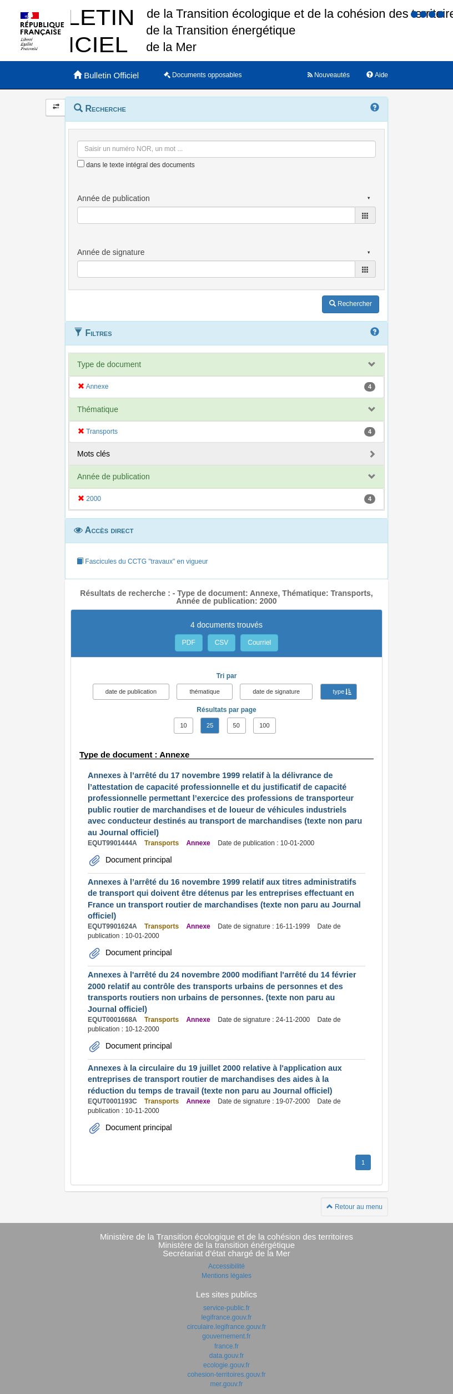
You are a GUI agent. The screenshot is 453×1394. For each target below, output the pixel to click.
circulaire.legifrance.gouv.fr (226, 1327)
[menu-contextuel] (80, 163)
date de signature (276, 691)
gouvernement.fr (226, 1336)
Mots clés (93, 453)
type (339, 691)
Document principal (137, 859)
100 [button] (264, 725)
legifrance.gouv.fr (226, 1317)
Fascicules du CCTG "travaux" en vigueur (142, 561)
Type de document (109, 364)
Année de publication (113, 476)
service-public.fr (226, 1308)
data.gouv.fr (226, 1356)
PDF (188, 642)
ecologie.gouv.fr (226, 1365)
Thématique (97, 409)
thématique (204, 691)
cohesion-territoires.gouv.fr (226, 1374)
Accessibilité (226, 1266)
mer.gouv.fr (226, 1384)
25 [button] (210, 725)
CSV (222, 642)
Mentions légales (226, 1276)
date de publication (131, 691)
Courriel (259, 642)
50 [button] (236, 725)
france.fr (226, 1346)
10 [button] (183, 725)
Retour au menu (354, 1207)
